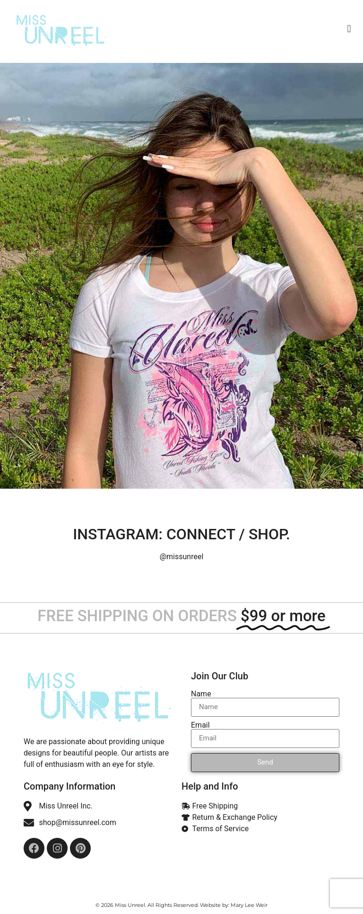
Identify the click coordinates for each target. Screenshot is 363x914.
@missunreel (182, 556)
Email (200, 725)
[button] (349, 29)
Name (201, 694)
